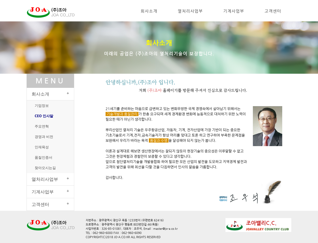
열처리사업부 (190, 11)
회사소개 (149, 11)
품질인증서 (43, 157)
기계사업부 (233, 11)
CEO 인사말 (44, 115)
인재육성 (42, 147)
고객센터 (273, 11)
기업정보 (42, 105)
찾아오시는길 (45, 167)
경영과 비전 (44, 136)
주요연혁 (42, 126)
